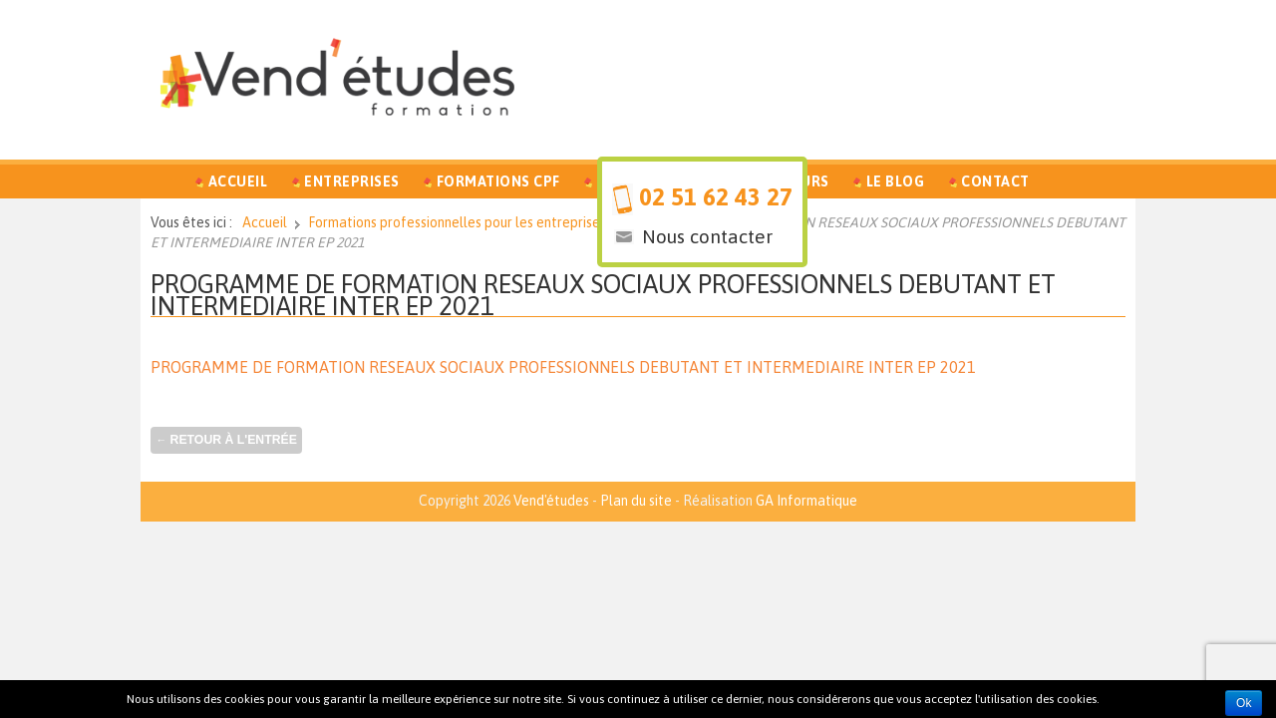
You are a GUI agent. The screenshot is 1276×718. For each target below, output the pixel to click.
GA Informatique (806, 501)
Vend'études (551, 501)
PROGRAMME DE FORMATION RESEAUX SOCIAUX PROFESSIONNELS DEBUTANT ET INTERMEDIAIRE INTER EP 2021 (603, 294)
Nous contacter (707, 236)
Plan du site (636, 501)
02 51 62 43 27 (716, 196)
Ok (1243, 703)
